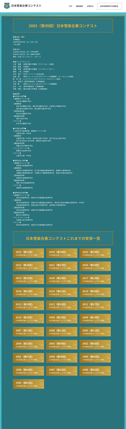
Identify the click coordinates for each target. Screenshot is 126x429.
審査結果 (79, 6)
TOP (70, 6)
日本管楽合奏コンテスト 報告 (26, 253)
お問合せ (90, 6)
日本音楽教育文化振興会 (109, 6)
